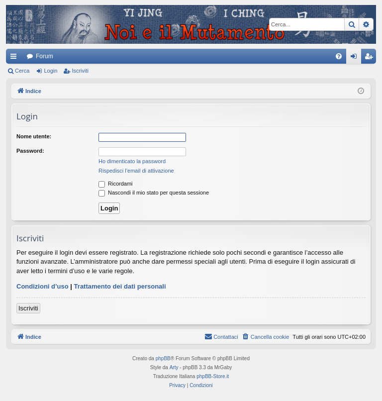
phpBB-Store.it (212, 376)
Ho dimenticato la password (132, 161)
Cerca (22, 71)
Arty (174, 367)
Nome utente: (33, 136)
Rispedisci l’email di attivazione (136, 171)
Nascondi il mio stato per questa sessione (153, 193)
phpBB (163, 358)
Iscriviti (80, 71)
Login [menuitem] (356, 58)
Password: (30, 151)
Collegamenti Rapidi (15, 58)
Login (50, 71)
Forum (44, 56)
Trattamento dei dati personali (120, 286)
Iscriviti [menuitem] (371, 58)
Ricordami (115, 184)
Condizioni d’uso (42, 286)
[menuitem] (338, 56)
